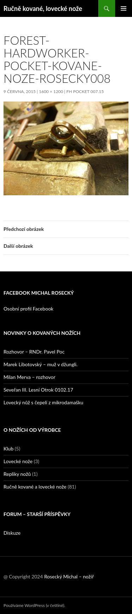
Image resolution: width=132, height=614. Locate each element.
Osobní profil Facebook (29, 309)
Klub (8, 449)
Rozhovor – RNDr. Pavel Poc (34, 352)
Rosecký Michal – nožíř (69, 576)
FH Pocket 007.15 (84, 91)
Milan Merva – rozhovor (29, 377)
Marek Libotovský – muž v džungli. (40, 364)
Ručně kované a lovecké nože (35, 487)
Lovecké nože (18, 461)
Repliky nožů (17, 474)
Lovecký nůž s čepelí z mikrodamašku (43, 402)
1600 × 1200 (51, 91)
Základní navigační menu (123, 8)
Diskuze (12, 533)
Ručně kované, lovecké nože (43, 8)
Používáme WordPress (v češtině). (34, 605)
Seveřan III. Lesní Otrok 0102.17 (38, 390)
